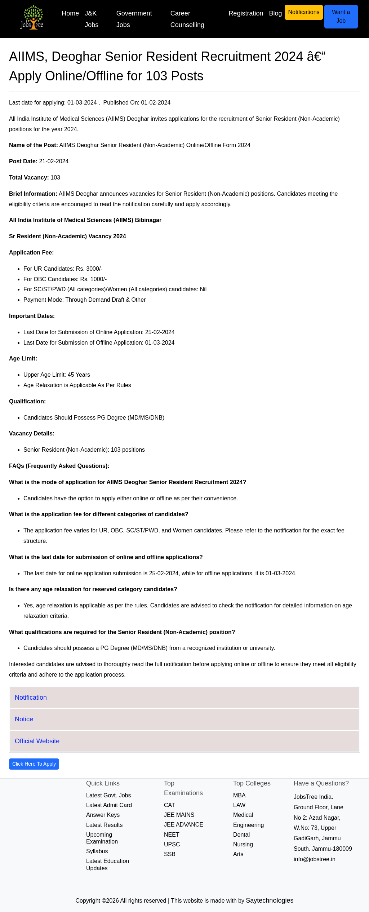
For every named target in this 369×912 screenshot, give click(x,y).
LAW (239, 805)
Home (70, 13)
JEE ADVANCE (183, 825)
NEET (171, 835)
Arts (238, 854)
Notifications (303, 12)
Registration (245, 13)
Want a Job (341, 16)
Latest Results (104, 825)
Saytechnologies (269, 900)
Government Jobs (134, 19)
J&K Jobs (91, 19)
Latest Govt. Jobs (108, 795)
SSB (169, 854)
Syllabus (97, 851)
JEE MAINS (179, 815)
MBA (239, 795)
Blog (275, 13)
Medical (243, 815)
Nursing (243, 844)
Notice (24, 719)
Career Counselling (187, 19)
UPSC (172, 844)
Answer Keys (103, 815)
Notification (31, 697)
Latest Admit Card (109, 805)
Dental (241, 835)
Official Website (37, 741)
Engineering (248, 825)
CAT (169, 805)
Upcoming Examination (102, 838)
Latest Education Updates (107, 864)
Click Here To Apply (34, 764)
